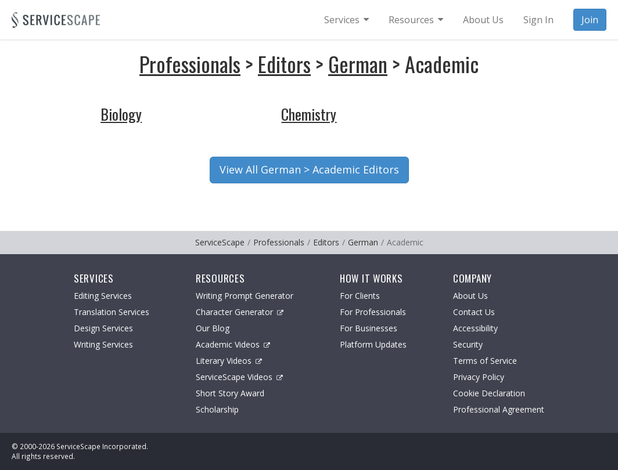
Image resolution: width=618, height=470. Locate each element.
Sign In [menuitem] (538, 19)
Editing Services (103, 295)
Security (468, 344)
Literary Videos (229, 360)
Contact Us (474, 311)
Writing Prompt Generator (244, 295)
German (357, 63)
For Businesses (368, 328)
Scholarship (217, 409)
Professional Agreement (498, 409)
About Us (470, 295)
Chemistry (308, 114)
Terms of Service (485, 360)
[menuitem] (346, 19)
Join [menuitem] (589, 19)
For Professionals (373, 311)
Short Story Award (230, 393)
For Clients (360, 295)
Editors (284, 63)
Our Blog (212, 328)
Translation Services (111, 311)
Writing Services (103, 344)
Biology (121, 114)
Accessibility (475, 328)
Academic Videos (233, 344)
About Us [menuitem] (483, 19)
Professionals (189, 63)
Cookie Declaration (489, 393)
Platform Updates (373, 344)
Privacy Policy (478, 376)
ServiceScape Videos (239, 376)
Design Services (103, 328)
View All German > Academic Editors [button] (309, 169)
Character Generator (239, 311)
